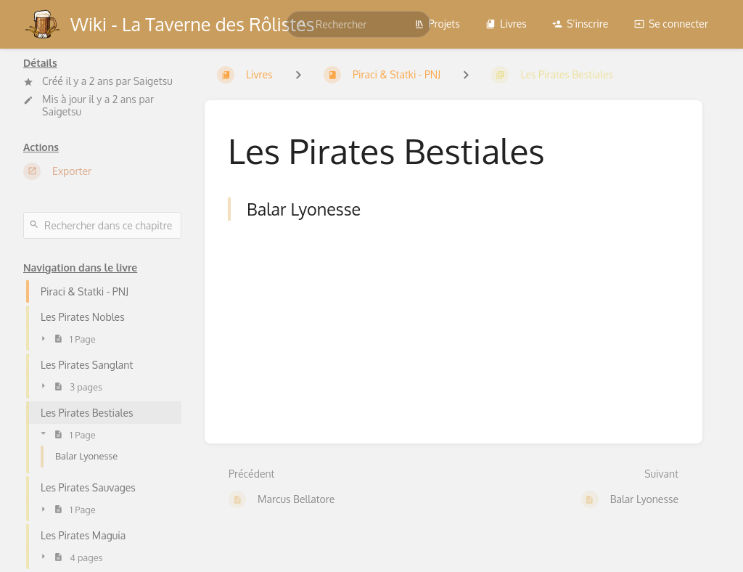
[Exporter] (102, 171)
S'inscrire (580, 23)
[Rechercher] (302, 24)
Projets (437, 23)
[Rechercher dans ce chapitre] (102, 225)
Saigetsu (153, 81)
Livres (506, 23)
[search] (358, 24)
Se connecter (671, 23)
